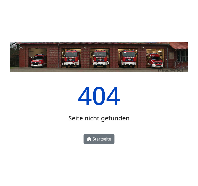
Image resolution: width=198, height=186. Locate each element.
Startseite (99, 139)
